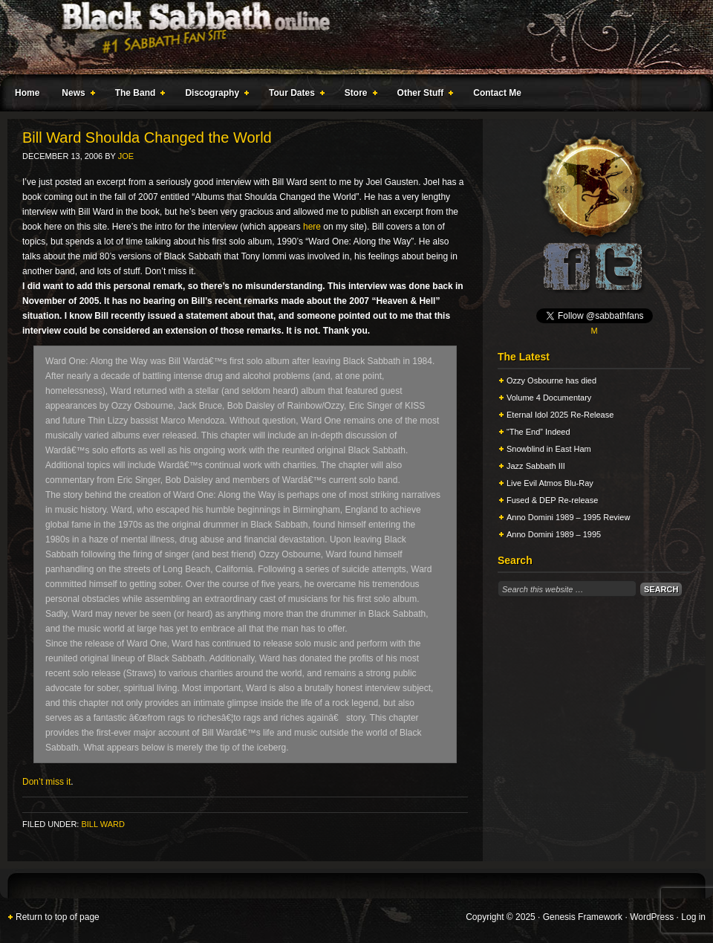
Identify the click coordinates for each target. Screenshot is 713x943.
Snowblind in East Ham (549, 448)
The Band (137, 95)
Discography (214, 95)
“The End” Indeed (538, 431)
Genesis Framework (582, 917)
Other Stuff (422, 95)
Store (358, 95)
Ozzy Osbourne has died (551, 380)
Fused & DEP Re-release (552, 500)
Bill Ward (102, 824)
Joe (126, 156)
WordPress (652, 917)
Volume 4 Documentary (549, 397)
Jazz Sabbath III (536, 465)
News (75, 95)
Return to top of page (58, 917)
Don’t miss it (46, 782)
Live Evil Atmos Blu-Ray (550, 483)
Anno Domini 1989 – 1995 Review (568, 517)
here (312, 226)
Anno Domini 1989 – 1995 (554, 534)
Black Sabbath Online (349, 37)
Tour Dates (293, 95)
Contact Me (497, 93)
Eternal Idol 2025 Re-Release (560, 414)
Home (27, 93)
